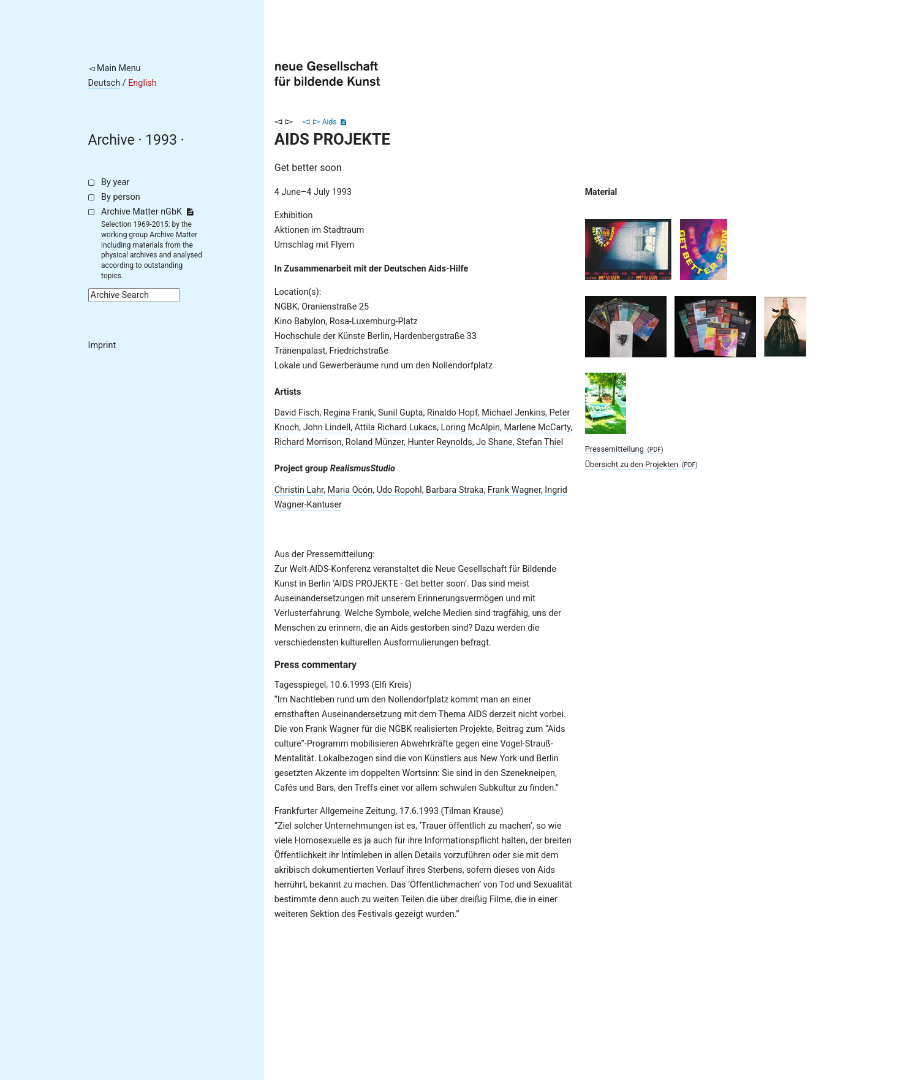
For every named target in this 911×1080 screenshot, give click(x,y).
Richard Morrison (308, 442)
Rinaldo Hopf (452, 413)
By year (115, 182)
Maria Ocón (349, 490)
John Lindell (327, 427)
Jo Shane (494, 442)
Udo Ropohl (399, 490)
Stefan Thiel (539, 442)
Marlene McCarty (537, 427)
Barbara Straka (454, 490)
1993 (161, 140)
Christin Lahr (298, 490)
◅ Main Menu (114, 68)
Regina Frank (348, 413)
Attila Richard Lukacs (396, 427)
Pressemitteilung (624, 449)
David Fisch (297, 413)
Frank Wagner (514, 490)
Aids (329, 122)
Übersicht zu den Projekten (641, 464)
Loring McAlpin (470, 427)
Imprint (102, 345)
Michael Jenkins (513, 413)
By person (120, 197)
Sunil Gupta (400, 413)
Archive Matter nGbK (147, 212)
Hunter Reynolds (439, 442)
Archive (111, 140)
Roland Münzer (375, 442)
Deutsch (104, 83)
